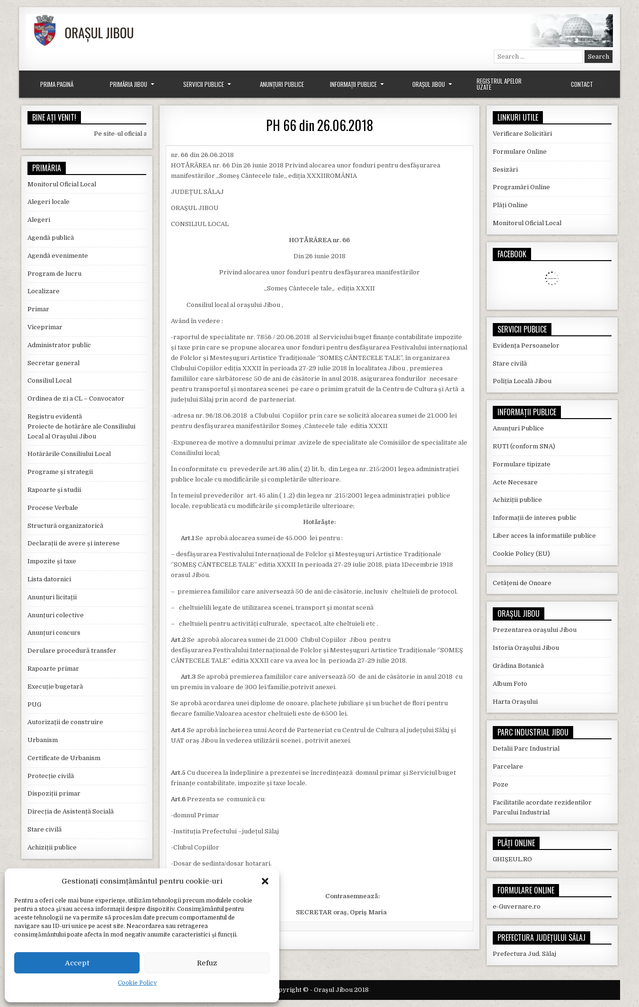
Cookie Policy (137, 983)
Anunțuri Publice (282, 84)
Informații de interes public (535, 517)
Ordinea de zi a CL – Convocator (75, 398)
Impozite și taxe (51, 561)
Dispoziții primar (53, 793)
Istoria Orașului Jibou (526, 647)
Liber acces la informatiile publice (544, 535)
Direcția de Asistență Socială (70, 811)
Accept (77, 963)
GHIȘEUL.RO (512, 859)
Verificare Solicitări (522, 133)
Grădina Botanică (518, 665)
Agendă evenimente (57, 255)
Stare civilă (44, 829)
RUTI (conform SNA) (524, 446)
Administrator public (59, 345)
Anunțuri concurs (53, 632)
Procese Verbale (52, 507)
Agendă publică (50, 237)
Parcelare (508, 766)
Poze (500, 784)
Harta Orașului (515, 701)
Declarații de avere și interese (73, 543)
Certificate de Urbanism (63, 758)
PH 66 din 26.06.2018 (319, 125)
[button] (265, 881)
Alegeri (38, 219)
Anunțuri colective (55, 615)
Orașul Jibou (428, 84)
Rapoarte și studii (54, 489)
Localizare (43, 291)
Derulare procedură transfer (71, 650)
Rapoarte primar (53, 668)
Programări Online (521, 187)
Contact (582, 84)
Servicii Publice (203, 84)
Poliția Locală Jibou (522, 381)
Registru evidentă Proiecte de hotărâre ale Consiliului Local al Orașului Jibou (81, 426)
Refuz (207, 963)
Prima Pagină (56, 84)
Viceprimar (44, 327)
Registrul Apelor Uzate (499, 84)
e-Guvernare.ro (517, 906)
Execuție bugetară (55, 686)
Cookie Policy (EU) (521, 553)
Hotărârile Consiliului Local (69, 453)
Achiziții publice (52, 847)
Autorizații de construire (65, 722)
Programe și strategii (60, 471)
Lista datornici (49, 579)
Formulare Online (520, 151)
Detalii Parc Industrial (526, 748)
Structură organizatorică (65, 525)
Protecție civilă (50, 775)
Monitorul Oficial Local (61, 184)
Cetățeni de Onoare (522, 583)
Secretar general (53, 363)
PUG (34, 704)
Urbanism (42, 740)
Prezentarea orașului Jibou (535, 629)
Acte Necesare (515, 482)
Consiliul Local (49, 380)
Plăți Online (510, 205)
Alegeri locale (48, 201)
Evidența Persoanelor (526, 345)
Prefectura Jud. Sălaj (524, 953)
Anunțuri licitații (52, 597)
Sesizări (505, 169)
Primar (38, 309)
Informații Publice (353, 84)
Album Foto (510, 683)
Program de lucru (54, 273)
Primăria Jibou (128, 84)
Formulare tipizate (521, 464)
